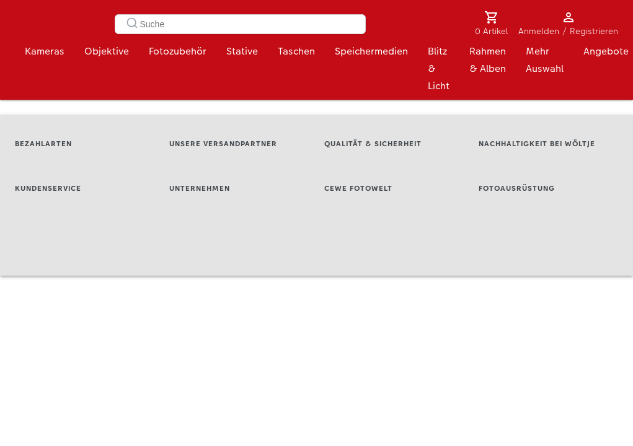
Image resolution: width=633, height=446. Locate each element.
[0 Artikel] (491, 17)
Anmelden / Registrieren (568, 31)
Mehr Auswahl (544, 62)
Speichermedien (371, 54)
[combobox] (240, 24)
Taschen (296, 54)
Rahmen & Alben (487, 62)
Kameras (44, 54)
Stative (242, 54)
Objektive (106, 54)
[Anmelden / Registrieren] (568, 17)
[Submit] (128, 24)
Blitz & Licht (438, 71)
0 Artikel (491, 31)
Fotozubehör (177, 54)
